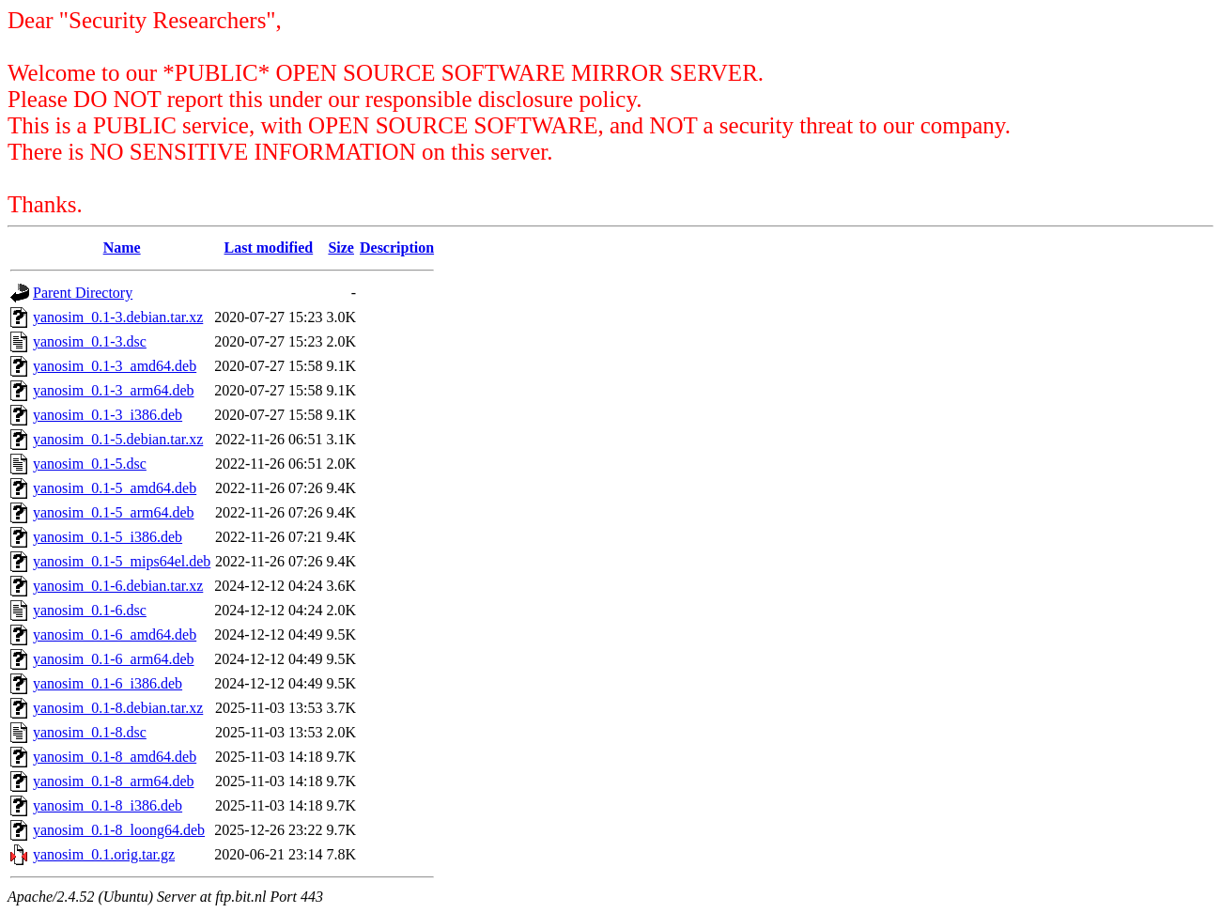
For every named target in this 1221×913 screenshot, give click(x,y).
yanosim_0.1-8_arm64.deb (113, 781)
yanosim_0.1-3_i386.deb (107, 415)
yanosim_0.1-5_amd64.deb (114, 488)
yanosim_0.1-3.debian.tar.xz (118, 317)
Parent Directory (82, 293)
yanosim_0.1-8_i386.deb (107, 805)
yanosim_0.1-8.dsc (90, 732)
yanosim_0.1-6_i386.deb (107, 683)
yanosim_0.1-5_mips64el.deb (121, 561)
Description (397, 247)
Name (122, 247)
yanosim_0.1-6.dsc (90, 610)
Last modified (269, 247)
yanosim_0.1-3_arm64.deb (113, 390)
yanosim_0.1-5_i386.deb (107, 537)
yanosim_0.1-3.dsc (90, 341)
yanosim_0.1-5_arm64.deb (113, 512)
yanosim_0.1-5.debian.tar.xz (118, 439)
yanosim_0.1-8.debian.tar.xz (118, 708)
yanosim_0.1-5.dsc (90, 464)
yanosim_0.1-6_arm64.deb (113, 659)
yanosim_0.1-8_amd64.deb (114, 757)
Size (341, 247)
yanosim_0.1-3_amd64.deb (114, 366)
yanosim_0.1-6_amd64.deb (114, 634)
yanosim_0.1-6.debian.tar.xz (118, 586)
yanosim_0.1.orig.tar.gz (104, 854)
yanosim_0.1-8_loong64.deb (119, 830)
